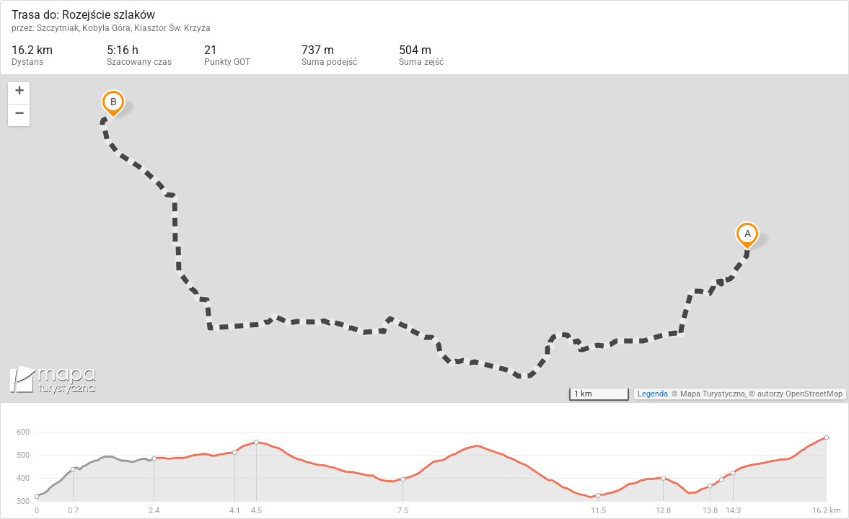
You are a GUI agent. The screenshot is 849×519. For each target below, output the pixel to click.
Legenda (653, 394)
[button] (19, 93)
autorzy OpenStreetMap (800, 394)
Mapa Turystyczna (712, 394)
